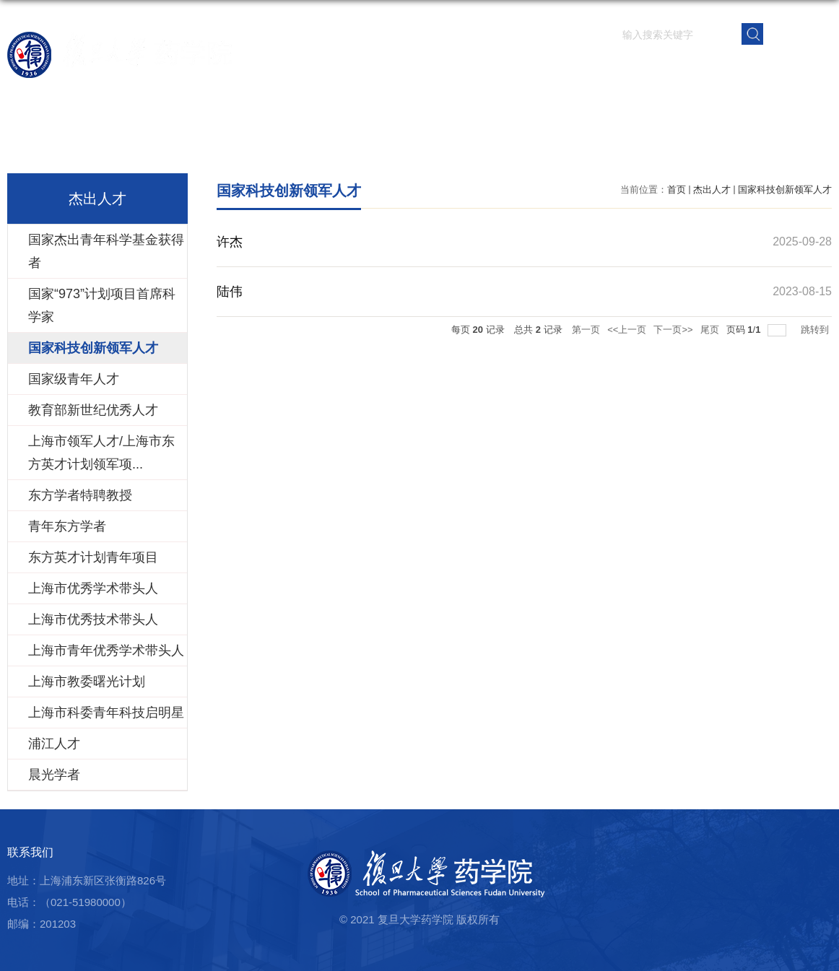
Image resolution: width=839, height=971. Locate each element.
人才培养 (591, 68)
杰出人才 (712, 189)
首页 (389, 68)
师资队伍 (484, 68)
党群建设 (698, 68)
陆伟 (230, 291)
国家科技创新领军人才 (785, 189)
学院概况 (431, 68)
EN (798, 32)
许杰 (230, 242)
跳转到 (816, 329)
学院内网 (805, 68)
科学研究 (538, 68)
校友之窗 (752, 68)
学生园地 (645, 68)
